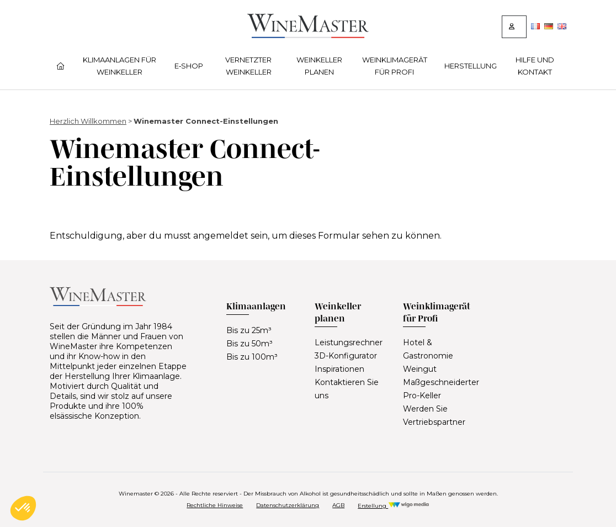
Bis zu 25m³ (249, 330)
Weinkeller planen (319, 65)
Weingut (420, 369)
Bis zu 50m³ (249, 344)
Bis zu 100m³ (252, 357)
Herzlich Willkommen (88, 121)
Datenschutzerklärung (287, 505)
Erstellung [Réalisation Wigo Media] (393, 505)
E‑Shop (188, 65)
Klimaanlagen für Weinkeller (119, 65)
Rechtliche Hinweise (215, 505)
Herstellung (470, 65)
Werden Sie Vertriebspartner (434, 415)
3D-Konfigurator (346, 356)
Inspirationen (339, 369)
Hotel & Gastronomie (428, 349)
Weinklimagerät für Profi (394, 65)
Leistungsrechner (349, 342)
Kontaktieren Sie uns (347, 388)
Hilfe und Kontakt (535, 65)
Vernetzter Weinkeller (248, 65)
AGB (338, 505)
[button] (23, 508)
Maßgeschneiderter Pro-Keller (441, 388)
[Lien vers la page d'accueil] (308, 35)
